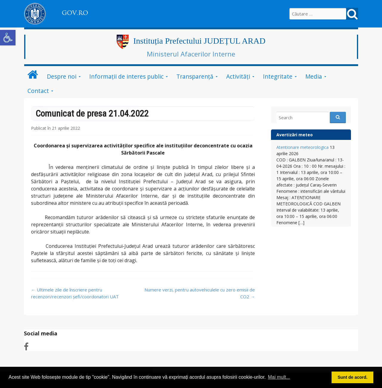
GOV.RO (75, 13)
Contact (38, 91)
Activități (238, 76)
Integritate (277, 76)
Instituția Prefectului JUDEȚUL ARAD (199, 40)
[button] (8, 37)
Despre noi (61, 76)
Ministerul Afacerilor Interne (191, 53)
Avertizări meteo (294, 135)
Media (313, 76)
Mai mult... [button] (279, 377)
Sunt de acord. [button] (352, 377)
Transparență (194, 76)
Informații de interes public (126, 76)
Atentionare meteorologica (302, 147)
